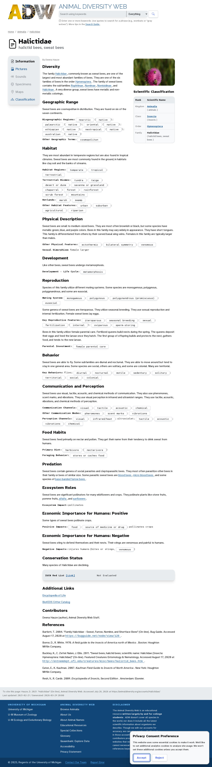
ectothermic (90, 244)
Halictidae (35, 31)
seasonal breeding (121, 320)
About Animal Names (72, 720)
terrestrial (53, 174)
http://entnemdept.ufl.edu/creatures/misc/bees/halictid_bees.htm (93, 661)
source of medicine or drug (104, 527)
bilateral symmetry (119, 244)
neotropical (93, 129)
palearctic (52, 124)
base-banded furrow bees (70, 479)
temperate (76, 169)
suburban (102, 205)
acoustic (122, 407)
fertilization (55, 325)
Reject (159, 757)
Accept (141, 757)
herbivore (72, 450)
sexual (147, 320)
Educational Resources (73, 725)
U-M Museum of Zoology (22, 714)
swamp (78, 200)
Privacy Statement (70, 751)
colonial (93, 377)
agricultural (54, 210)
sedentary (140, 372)
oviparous (101, 325)
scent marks (116, 413)
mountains (78, 194)
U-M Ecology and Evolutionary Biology (29, 720)
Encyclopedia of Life (54, 595)
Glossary (65, 736)
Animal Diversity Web (93, 6)
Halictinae (48, 89)
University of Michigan (20, 709)
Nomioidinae (104, 85)
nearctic (85, 119)
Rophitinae (77, 85)
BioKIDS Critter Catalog (56, 602)
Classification (23, 99)
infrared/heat (102, 418)
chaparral (52, 189)
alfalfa (63, 498)
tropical (97, 169)
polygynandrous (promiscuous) (134, 298)
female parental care (91, 346)
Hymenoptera (155, 126)
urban (84, 205)
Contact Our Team (75, 762)
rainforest (91, 189)
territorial (53, 377)
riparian (77, 210)
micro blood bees (143, 475)
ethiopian (52, 129)
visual (84, 407)
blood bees (125, 475)
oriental (93, 124)
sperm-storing (125, 325)
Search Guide (92, 24)
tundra (78, 180)
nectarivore (95, 450)
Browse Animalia (69, 709)
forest (71, 189)
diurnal (82, 372)
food (74, 527)
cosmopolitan (89, 139)
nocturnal (101, 372)
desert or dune (55, 185)
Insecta (151, 116)
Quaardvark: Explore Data (74, 741)
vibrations (139, 413)
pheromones (92, 413)
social (74, 377)
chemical (142, 407)
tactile (102, 407)
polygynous (97, 298)
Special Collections (71, 730)
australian (52, 134)
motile (120, 372)
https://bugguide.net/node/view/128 (93, 636)
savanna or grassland (89, 185)
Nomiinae (90, 85)
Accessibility (67, 746)
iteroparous (93, 320)
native (103, 119)
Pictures (19, 68)
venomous (147, 244)
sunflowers (79, 498)
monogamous (74, 298)
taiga (95, 180)
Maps (17, 91)
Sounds (18, 76)
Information (23, 61)
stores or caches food (88, 455)
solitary (161, 372)
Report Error (97, 762)
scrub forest (54, 194)
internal (79, 325)
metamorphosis (93, 271)
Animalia (21, 31)
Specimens (21, 84)
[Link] (70, 575)
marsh (63, 200)
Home (11, 31)
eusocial (51, 302)
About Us (65, 714)
